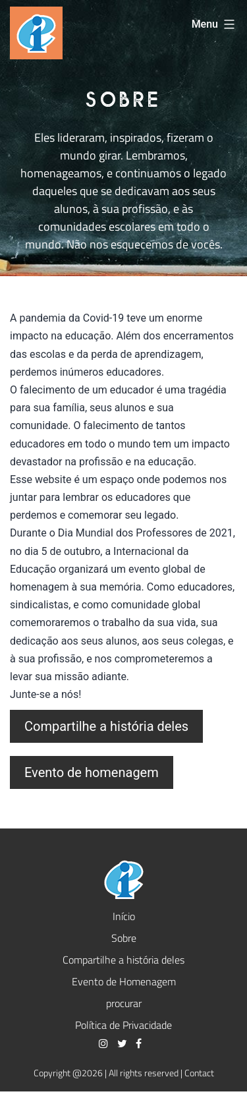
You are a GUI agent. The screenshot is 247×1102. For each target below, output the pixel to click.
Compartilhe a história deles (106, 726)
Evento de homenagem (91, 772)
